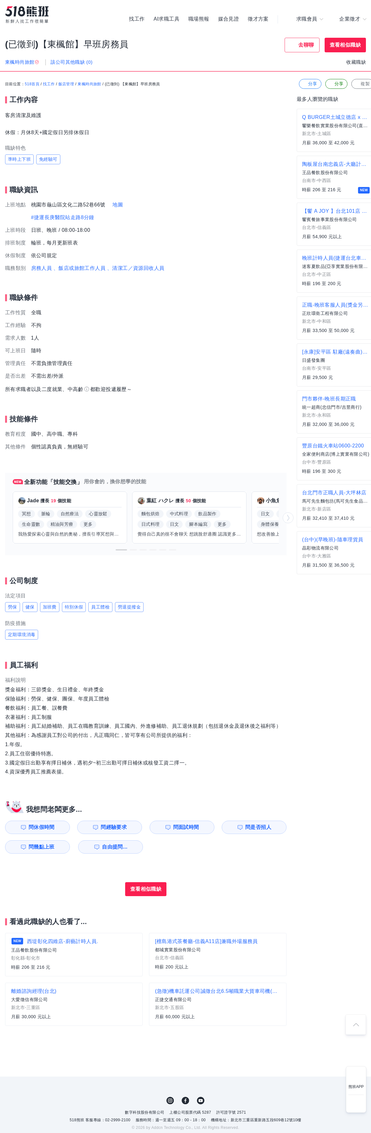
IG (170, 1100)
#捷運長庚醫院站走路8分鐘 (62, 217)
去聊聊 (306, 45)
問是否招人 (258, 827)
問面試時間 (186, 827)
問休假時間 (42, 827)
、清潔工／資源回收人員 (135, 268)
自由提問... (114, 847)
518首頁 (32, 84)
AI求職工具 (166, 19)
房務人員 (41, 268)
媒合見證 (228, 19)
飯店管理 (66, 84)
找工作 (137, 19)
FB (185, 1100)
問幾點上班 (42, 847)
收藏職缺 (356, 62)
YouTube (201, 1100)
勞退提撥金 (129, 606)
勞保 (12, 606)
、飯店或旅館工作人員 (79, 268)
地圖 (117, 204)
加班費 (50, 606)
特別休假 (74, 606)
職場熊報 (198, 19)
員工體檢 (100, 606)
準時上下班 (19, 159)
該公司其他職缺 (71, 62)
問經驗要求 (114, 827)
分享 (309, 84)
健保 (30, 606)
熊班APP (356, 1086)
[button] (121, 549)
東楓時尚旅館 (89, 84)
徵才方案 (258, 19)
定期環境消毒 (21, 634)
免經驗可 (48, 159)
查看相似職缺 (345, 45)
